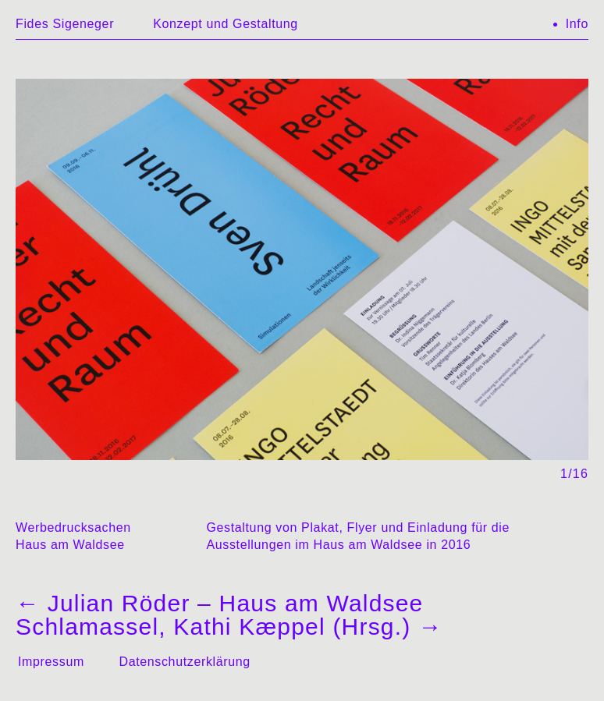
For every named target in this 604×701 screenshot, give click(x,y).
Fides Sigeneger (65, 23)
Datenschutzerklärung (184, 661)
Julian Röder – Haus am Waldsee (220, 603)
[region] (302, 279)
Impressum (51, 661)
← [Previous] (166, 253)
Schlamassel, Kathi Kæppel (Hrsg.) (229, 626)
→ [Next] (437, 253)
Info (577, 23)
